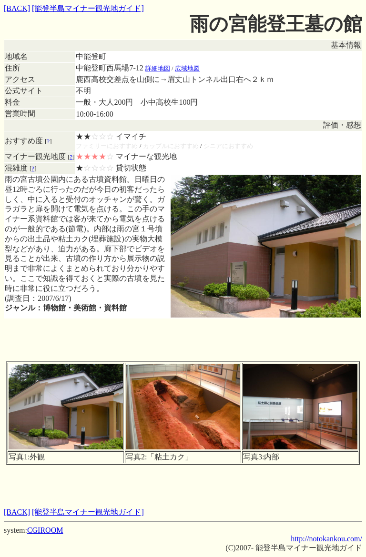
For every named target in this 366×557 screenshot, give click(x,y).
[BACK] (17, 8)
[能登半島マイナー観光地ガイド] (88, 8)
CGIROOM (45, 530)
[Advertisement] (183, 339)
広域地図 (187, 68)
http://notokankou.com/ (326, 539)
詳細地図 (157, 68)
